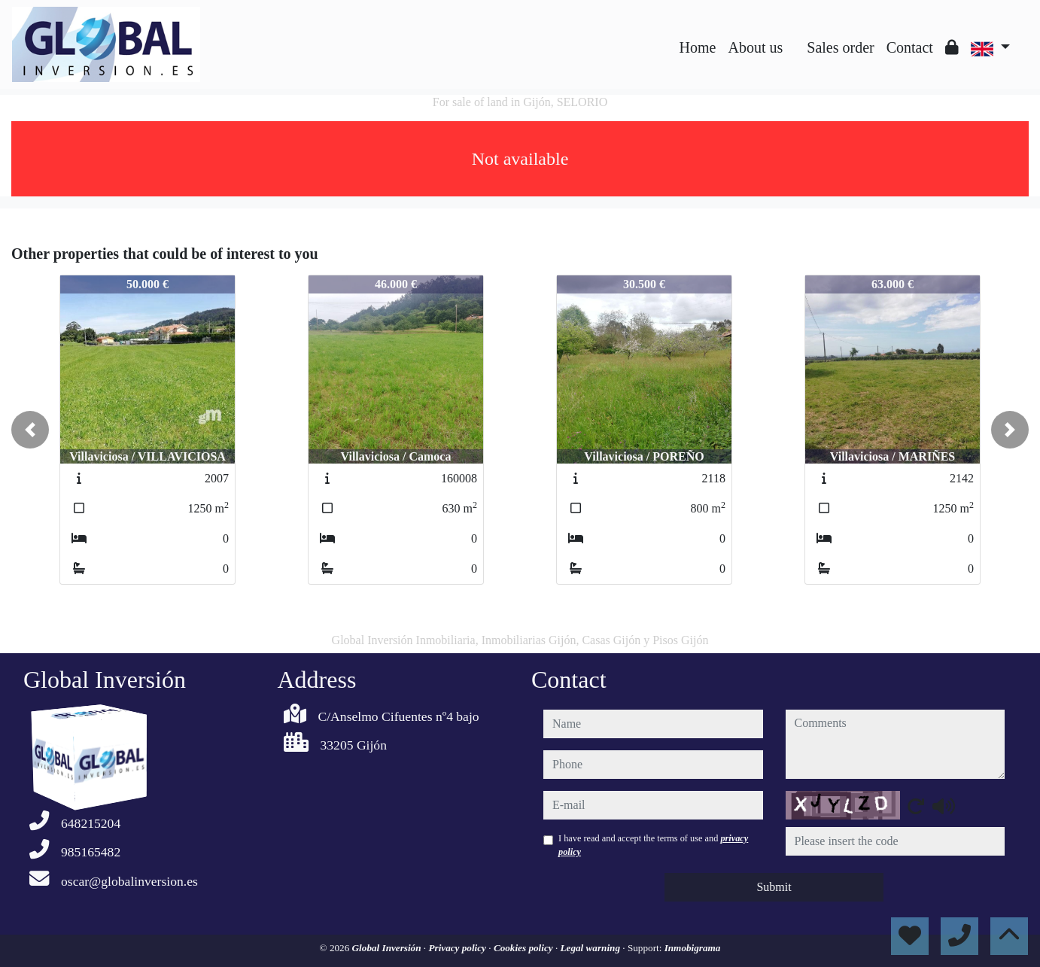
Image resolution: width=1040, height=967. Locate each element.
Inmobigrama (692, 947)
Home (698, 47)
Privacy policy (458, 947)
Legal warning (592, 947)
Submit (773, 886)
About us (755, 47)
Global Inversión (388, 947)
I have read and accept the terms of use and (653, 845)
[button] (30, 430)
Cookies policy (524, 947)
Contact (909, 47)
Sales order (840, 47)
